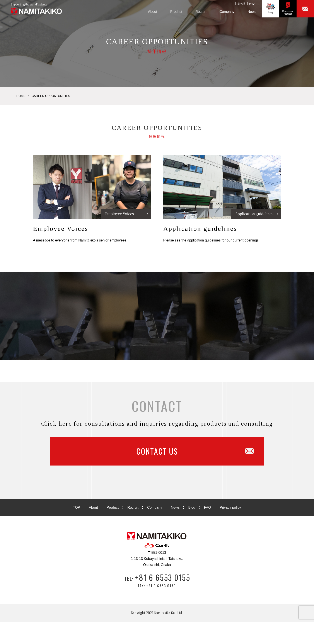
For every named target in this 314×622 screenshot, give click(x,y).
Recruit (200, 12)
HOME (21, 96)
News (251, 12)
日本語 (241, 3)
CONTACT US (195, 451)
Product (176, 12)
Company (227, 12)
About (152, 12)
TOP (76, 507)
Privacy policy (230, 507)
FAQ (251, 3)
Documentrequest (288, 8)
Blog (270, 8)
